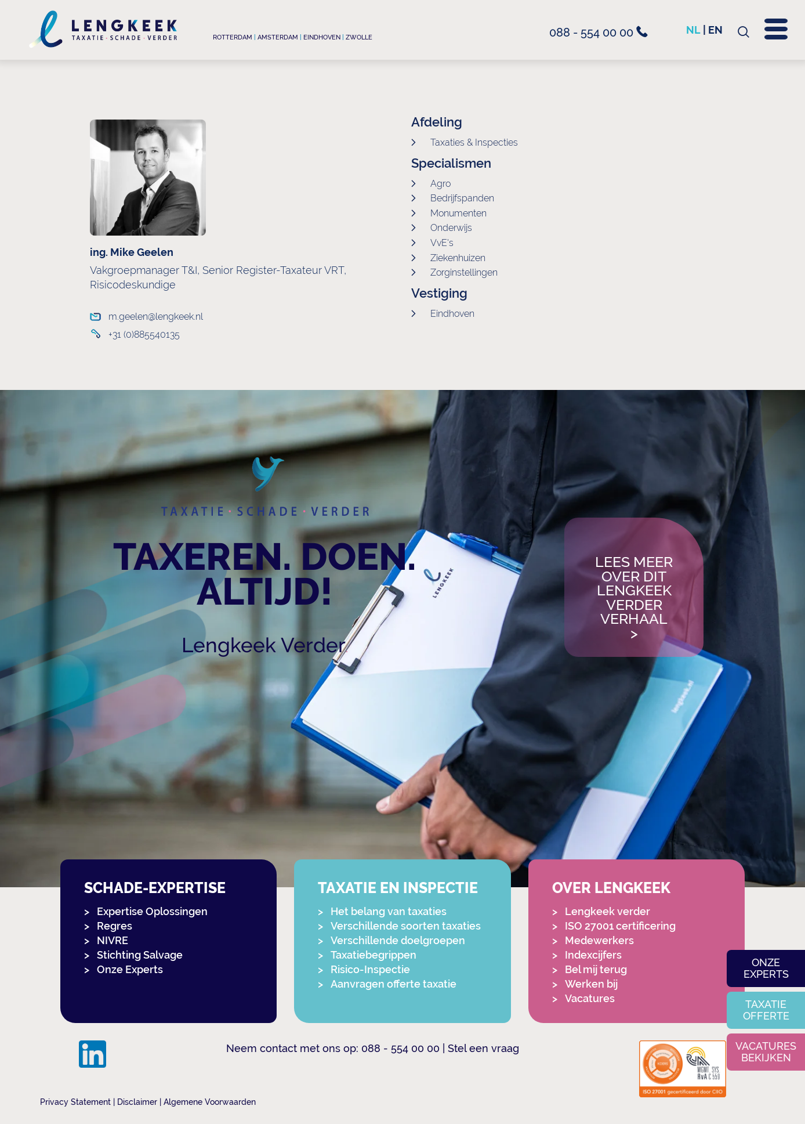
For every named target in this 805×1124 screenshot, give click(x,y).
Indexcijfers (593, 955)
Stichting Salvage (140, 955)
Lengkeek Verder (264, 645)
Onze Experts (130, 969)
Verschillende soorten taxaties (406, 926)
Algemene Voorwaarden (210, 1102)
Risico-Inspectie (370, 969)
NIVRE (112, 940)
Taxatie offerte (766, 1010)
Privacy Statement (75, 1102)
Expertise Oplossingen (152, 911)
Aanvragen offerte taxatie (393, 984)
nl (693, 30)
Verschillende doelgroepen (398, 940)
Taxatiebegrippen (373, 955)
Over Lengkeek (611, 888)
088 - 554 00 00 (598, 32)
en (715, 30)
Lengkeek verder (607, 911)
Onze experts (766, 968)
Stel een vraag (483, 1048)
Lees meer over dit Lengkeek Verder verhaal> (634, 598)
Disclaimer (137, 1102)
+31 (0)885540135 (144, 334)
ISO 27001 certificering (620, 926)
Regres (114, 926)
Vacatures (590, 998)
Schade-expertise (155, 888)
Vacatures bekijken (765, 1052)
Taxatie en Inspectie (398, 888)
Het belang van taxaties (389, 911)
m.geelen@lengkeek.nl (155, 316)
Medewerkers (599, 940)
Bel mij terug (596, 969)
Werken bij (591, 984)
